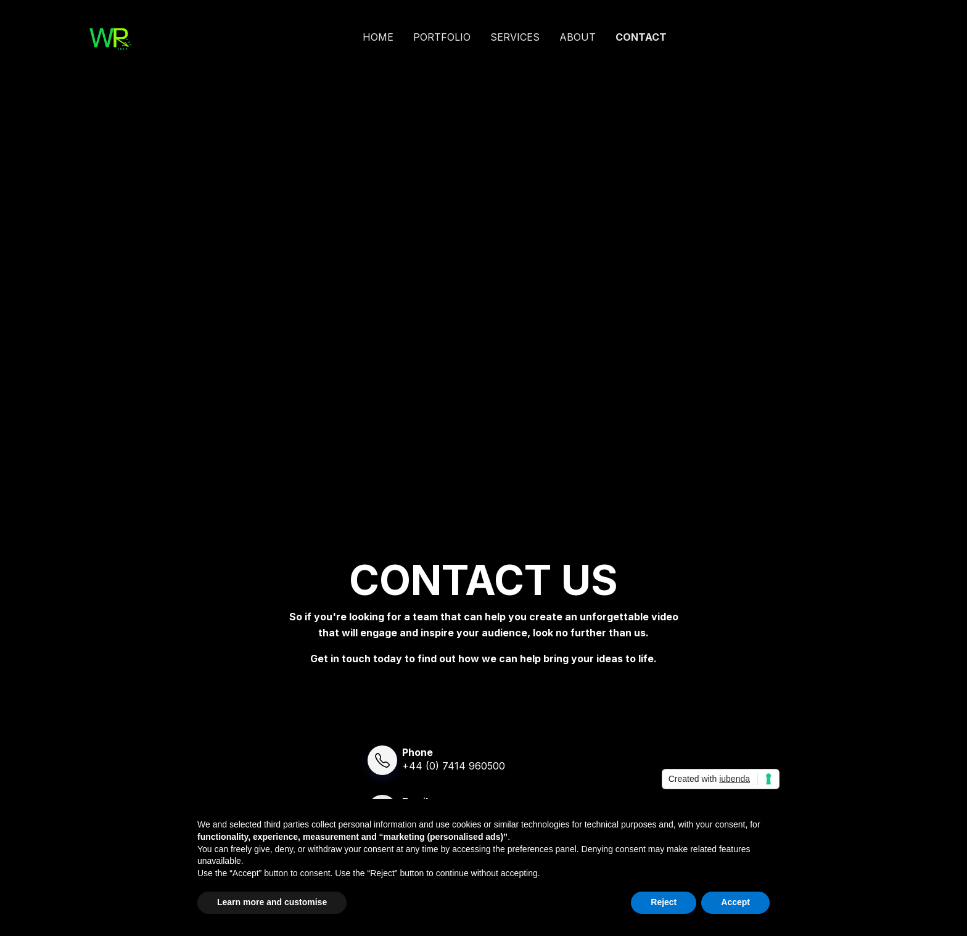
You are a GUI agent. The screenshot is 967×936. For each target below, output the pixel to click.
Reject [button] (664, 902)
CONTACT (641, 37)
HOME (378, 37)
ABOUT (577, 37)
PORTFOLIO (442, 37)
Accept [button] (735, 902)
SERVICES (515, 37)
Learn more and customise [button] (272, 902)
